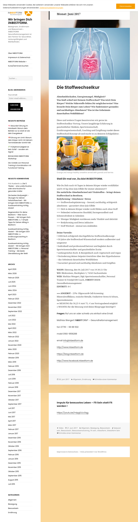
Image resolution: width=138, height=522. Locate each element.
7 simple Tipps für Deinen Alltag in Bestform (18, 222)
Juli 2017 (11, 408)
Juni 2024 (12, 286)
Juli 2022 (11, 315)
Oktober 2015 (13, 471)
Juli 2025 (11, 282)
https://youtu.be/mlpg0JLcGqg (72, 412)
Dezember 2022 (14, 303)
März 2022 (12, 332)
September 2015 (15, 475)
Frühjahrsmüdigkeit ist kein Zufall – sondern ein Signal (18, 149)
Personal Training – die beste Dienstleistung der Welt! (18, 251)
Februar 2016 (13, 454)
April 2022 (12, 328)
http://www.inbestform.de (70, 347)
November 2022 (14, 307)
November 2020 (14, 345)
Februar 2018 (13, 383)
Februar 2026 (13, 277)
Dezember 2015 (14, 463)
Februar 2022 (13, 336)
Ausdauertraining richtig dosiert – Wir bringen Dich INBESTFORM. (19, 231)
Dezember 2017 (14, 391)
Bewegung (12, 504)
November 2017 (14, 395)
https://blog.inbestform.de (70, 354)
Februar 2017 (13, 429)
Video (61, 428)
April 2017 (12, 421)
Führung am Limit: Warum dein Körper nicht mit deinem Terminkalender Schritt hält (20, 140)
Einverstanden (126, 6)
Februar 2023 (13, 299)
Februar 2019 (13, 366)
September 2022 (15, 311)
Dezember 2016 (14, 438)
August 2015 (13, 480)
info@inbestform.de (73, 340)
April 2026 (12, 269)
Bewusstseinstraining (80, 430)
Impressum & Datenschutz (19, 57)
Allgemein (12, 500)
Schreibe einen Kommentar (106, 379)
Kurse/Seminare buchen (18, 66)
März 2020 (12, 349)
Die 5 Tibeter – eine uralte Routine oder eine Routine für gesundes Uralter (20, 187)
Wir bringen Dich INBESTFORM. (20, 21)
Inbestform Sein (113, 430)
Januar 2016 (13, 459)
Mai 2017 (11, 416)
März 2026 (12, 273)
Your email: (12, 95)
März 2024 (12, 290)
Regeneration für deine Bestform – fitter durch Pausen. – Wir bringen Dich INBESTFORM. (19, 216)
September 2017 (14, 404)
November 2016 (14, 442)
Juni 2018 (12, 379)
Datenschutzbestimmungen (51, 7)
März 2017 (12, 425)
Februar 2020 (13, 353)
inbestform (101, 430)
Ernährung (12, 512)
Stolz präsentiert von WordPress (93, 452)
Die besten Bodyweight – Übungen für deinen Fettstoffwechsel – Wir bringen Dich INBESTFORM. (19, 199)
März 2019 (12, 362)
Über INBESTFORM (15, 53)
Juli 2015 (11, 484)
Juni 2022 (12, 320)
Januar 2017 (13, 433)
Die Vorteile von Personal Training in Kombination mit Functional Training (19, 165)
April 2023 (12, 294)
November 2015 (14, 467)
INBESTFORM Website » (17, 61)
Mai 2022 (12, 324)
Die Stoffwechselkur (78, 87)
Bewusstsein (13, 508)
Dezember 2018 (14, 370)
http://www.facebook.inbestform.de (75, 360)
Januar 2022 (13, 341)
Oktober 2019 (13, 358)
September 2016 (15, 450)
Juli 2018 (11, 374)
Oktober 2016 (13, 446)
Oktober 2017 (13, 400)
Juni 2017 (12, 412)
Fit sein (93, 430)
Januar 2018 (13, 387)
